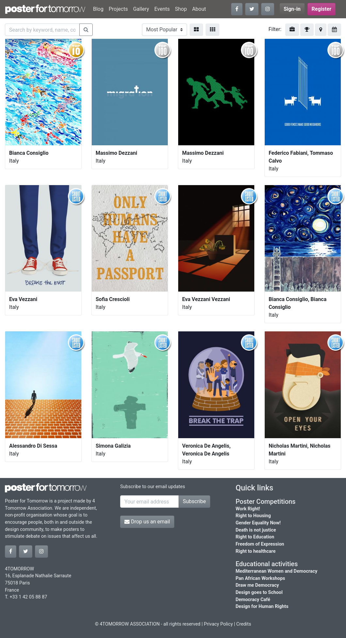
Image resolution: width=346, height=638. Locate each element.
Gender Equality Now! (258, 523)
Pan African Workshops (260, 578)
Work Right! (248, 509)
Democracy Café (253, 599)
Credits (243, 624)
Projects (118, 9)
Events (162, 9)
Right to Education (255, 537)
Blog (98, 9)
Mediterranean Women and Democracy (277, 571)
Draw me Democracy (257, 585)
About (199, 9)
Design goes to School (259, 592)
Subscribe (194, 501)
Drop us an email (147, 521)
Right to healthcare (256, 551)
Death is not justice (256, 530)
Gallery (141, 9)
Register (321, 9)
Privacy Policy (218, 624)
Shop (181, 9)
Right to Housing (253, 515)
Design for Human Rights (262, 606)
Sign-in (292, 9)
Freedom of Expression (260, 544)
